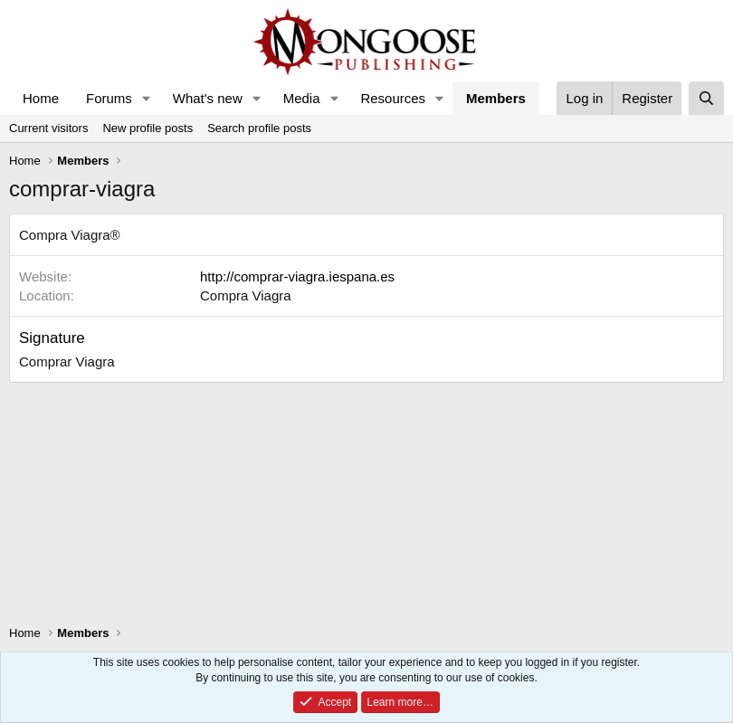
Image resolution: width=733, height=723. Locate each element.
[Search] (706, 98)
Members (496, 98)
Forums (109, 98)
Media (301, 98)
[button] (146, 98)
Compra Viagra (245, 295)
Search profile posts (259, 128)
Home (41, 98)
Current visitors (48, 128)
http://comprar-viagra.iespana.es (297, 276)
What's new (208, 98)
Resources (392, 98)
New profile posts (147, 128)
